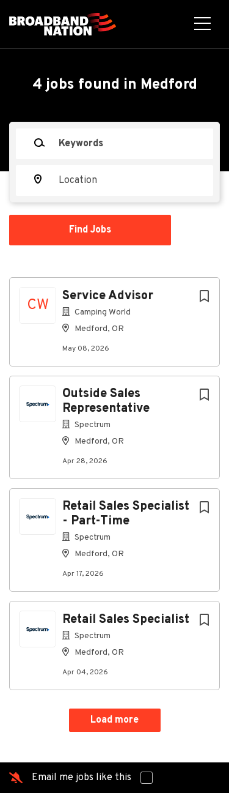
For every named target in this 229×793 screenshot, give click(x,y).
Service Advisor (107, 296)
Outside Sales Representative (106, 401)
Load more (114, 720)
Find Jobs (90, 230)
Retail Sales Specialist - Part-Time (125, 514)
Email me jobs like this (81, 778)
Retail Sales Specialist (125, 619)
